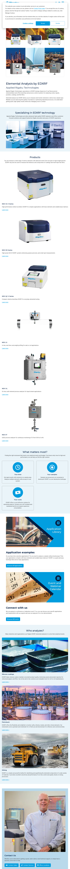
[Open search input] (56, 2)
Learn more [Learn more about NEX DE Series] (5, 256)
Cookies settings (28, 23)
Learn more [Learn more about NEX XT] (5, 441)
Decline (58, 23)
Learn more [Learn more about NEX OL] (5, 394)
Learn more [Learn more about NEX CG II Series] (5, 210)
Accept (43, 23)
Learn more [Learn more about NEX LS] (5, 348)
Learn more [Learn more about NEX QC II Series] (5, 302)
